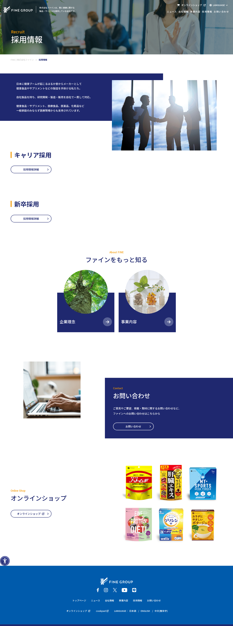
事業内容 (195, 11)
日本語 (132, 610)
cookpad (102, 610)
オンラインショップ (191, 5)
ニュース (172, 11)
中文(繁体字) (161, 610)
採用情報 (207, 11)
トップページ (79, 600)
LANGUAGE (218, 5)
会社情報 (183, 11)
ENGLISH (145, 610)
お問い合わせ (221, 11)
